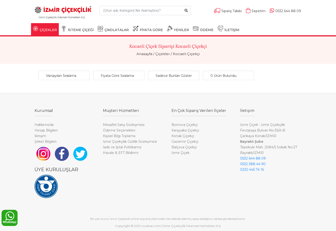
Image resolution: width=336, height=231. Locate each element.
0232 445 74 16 (252, 169)
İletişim (40, 136)
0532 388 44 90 (253, 164)
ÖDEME (203, 29)
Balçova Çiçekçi (184, 147)
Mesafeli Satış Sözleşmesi (123, 125)
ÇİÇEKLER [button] (45, 29)
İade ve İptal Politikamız (122, 147)
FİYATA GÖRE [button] (148, 29)
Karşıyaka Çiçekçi (185, 130)
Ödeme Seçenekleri (119, 130)
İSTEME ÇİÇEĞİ (77, 29)
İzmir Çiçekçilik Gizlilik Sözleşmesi (130, 141)
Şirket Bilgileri (45, 141)
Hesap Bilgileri (46, 130)
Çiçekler (162, 54)
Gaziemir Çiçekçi (185, 141)
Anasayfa (144, 54)
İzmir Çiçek (180, 153)
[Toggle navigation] (88, 19)
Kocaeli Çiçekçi (186, 54)
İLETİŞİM (228, 29)
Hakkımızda (44, 125)
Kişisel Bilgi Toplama (119, 136)
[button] (65, 75)
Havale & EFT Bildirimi (120, 153)
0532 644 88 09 (253, 158)
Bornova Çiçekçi (185, 125)
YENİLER (178, 29)
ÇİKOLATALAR (113, 29)
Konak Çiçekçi (183, 136)
